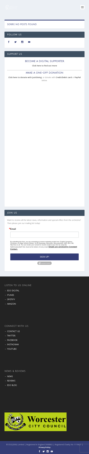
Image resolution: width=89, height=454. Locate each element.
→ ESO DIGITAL (11, 291)
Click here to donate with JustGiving (25, 77)
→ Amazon (10, 304)
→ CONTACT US (12, 331)
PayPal (78, 77)
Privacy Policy (44, 447)
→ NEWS (8, 377)
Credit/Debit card (64, 77)
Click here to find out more (44, 65)
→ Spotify (9, 300)
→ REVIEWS (9, 381)
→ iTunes (9, 295)
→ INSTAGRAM (11, 345)
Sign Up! (44, 257)
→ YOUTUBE (10, 349)
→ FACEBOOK (11, 340)
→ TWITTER (9, 336)
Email (13, 229)
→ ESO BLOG (10, 385)
